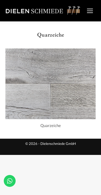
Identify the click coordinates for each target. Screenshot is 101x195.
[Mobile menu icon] (90, 10)
